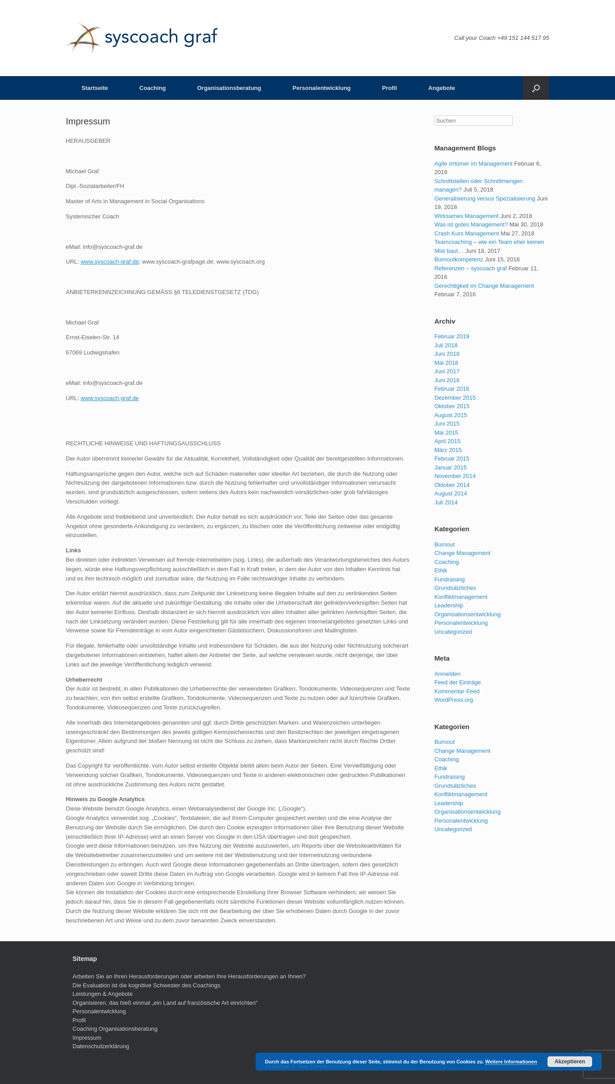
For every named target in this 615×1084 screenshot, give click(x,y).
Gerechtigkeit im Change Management (484, 285)
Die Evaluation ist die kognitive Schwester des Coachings (146, 985)
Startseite (94, 88)
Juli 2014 (445, 502)
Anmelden (447, 673)
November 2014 (455, 476)
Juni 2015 (446, 423)
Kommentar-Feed (456, 691)
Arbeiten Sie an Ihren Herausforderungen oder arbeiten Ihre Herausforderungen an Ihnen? (189, 976)
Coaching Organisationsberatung (115, 1028)
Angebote (441, 88)
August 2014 (450, 493)
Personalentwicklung (322, 88)
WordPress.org (453, 699)
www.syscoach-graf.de (110, 261)
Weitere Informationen (511, 1061)
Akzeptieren (570, 1061)
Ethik (440, 570)
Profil (389, 88)
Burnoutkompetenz (458, 259)
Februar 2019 (451, 336)
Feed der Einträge (457, 682)
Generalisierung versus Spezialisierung (484, 198)
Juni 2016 (446, 380)
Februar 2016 (451, 388)
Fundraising (449, 579)
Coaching (152, 88)
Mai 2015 (446, 432)
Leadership (448, 605)
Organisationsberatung (229, 88)
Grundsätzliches (455, 588)
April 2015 (447, 441)
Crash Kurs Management (466, 233)
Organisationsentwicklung (467, 614)
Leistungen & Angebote (102, 993)
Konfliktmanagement (460, 596)
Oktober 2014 (452, 485)
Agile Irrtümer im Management (473, 163)
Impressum (87, 1037)
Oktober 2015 (452, 406)
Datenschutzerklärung (101, 1046)
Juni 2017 (446, 371)
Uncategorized (453, 631)
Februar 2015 (451, 458)
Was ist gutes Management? (471, 224)
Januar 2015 (450, 467)
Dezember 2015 (455, 397)
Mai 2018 (446, 362)
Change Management (462, 553)
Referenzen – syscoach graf (470, 268)
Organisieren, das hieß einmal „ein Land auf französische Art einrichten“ (165, 1002)
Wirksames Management (466, 216)
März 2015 (447, 450)
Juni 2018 (446, 353)
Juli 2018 (445, 345)
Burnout (444, 544)
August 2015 (450, 415)
